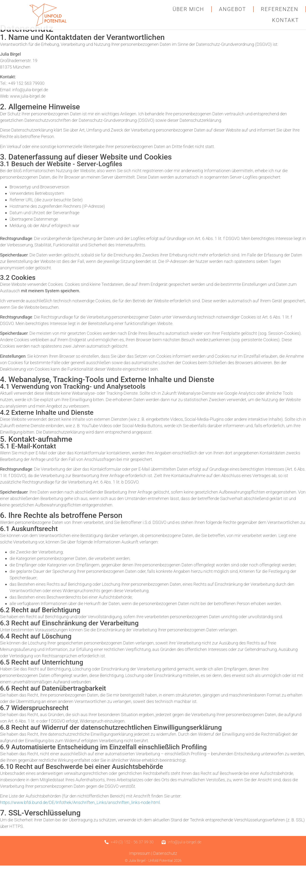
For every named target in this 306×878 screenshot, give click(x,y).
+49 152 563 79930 (26, 95)
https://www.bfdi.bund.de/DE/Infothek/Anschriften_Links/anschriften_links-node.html (80, 814)
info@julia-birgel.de (30, 102)
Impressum (139, 865)
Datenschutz (165, 865)
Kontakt (285, 20)
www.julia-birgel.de (27, 108)
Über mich (188, 9)
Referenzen (279, 9)
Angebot (232, 9)
